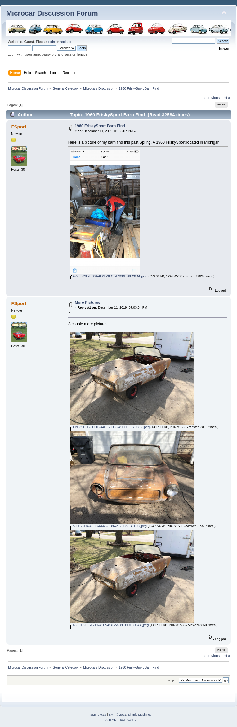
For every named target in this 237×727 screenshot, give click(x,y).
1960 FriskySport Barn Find (100, 126)
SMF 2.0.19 (98, 714)
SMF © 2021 (117, 714)
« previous (211, 98)
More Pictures (87, 302)
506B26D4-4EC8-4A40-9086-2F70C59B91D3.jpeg (108, 526)
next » (225, 98)
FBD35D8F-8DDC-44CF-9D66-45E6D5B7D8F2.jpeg (110, 427)
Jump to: (172, 680)
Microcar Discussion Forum (52, 13)
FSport (18, 126)
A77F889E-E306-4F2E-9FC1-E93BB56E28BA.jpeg (108, 276)
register (65, 41)
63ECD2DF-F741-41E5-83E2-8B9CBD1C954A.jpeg (109, 625)
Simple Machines (139, 714)
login (51, 41)
